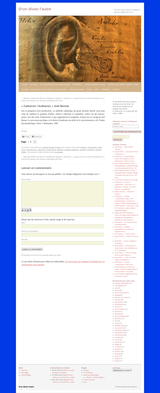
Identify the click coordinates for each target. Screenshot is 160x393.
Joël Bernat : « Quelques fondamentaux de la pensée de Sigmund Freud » (124, 229)
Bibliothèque (77, 84)
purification (90, 150)
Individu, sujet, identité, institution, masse (123, 84)
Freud (23, 150)
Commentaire (26, 179)
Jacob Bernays (31, 150)
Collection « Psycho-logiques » (95, 377)
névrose (117, 311)
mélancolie (118, 342)
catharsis (83, 147)
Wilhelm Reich (120, 326)
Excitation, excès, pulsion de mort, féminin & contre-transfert (44, 89)
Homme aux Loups (121, 297)
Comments (26, 375)
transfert (117, 351)
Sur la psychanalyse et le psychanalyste (55, 84)
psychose (118, 318)
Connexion (24, 370)
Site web (24, 239)
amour (117, 290)
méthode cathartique (71, 150)
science (117, 323)
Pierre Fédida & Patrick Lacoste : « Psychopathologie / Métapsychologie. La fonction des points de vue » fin (126, 165)
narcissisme (119, 328)
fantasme (118, 300)
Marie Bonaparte (120, 316)
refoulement (119, 304)
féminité (117, 354)
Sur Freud (33, 84)
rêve (116, 321)
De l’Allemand (88, 373)
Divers (89, 89)
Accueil (24, 84)
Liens (96, 89)
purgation (82, 150)
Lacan (117, 340)
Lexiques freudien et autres (95, 84)
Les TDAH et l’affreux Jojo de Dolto (126, 180)
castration (118, 347)
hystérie (117, 349)
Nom (23, 223)
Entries (24, 373)
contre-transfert (120, 309)
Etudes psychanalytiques (91, 375)
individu (117, 314)
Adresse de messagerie (30, 231)
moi (116, 288)
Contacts (116, 89)
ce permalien (58, 152)
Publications (105, 89)
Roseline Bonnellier (122, 283)
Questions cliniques (77, 89)
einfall (100, 147)
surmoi (117, 356)
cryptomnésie (92, 147)
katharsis (60, 150)
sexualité (118, 337)
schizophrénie (119, 286)
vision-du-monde (121, 293)
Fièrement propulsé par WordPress (126, 387)
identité (117, 361)
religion (117, 358)
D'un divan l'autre (35, 9)
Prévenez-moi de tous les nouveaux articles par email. (42, 255)
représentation (120, 333)
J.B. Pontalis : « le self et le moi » (125, 234)
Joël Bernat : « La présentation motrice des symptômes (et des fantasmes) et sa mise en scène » (125, 158)
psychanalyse (119, 302)
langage (117, 295)
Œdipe (117, 344)
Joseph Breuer (51, 150)
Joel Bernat (41, 150)
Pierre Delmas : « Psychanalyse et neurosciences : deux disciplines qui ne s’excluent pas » (126, 248)
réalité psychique (121, 330)
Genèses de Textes (89, 380)
